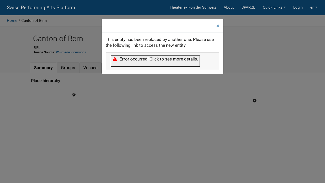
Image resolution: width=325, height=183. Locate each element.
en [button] (312, 7)
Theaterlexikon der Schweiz (193, 7)
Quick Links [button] (273, 7)
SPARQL (248, 7)
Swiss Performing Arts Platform (41, 7)
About (229, 7)
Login (298, 7)
